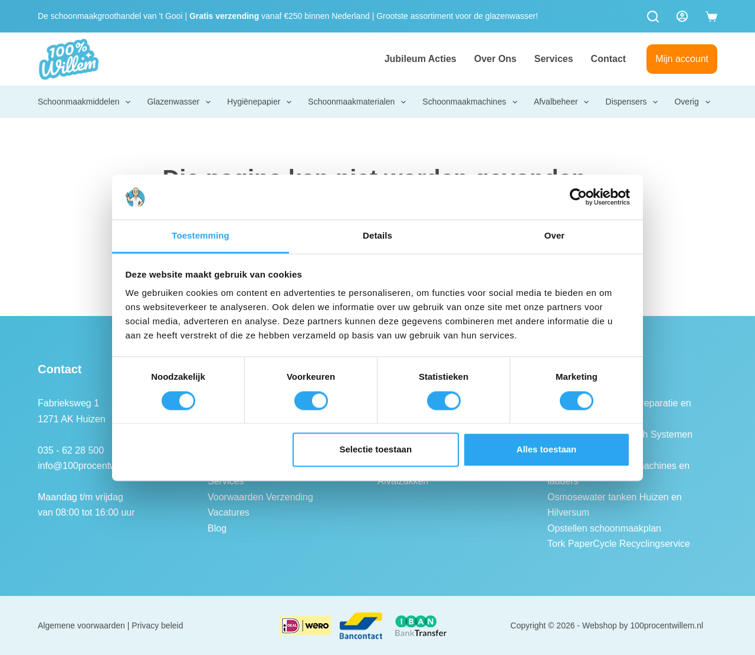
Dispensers (632, 102)
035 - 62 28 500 (71, 450)
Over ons (495, 59)
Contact (608, 59)
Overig (692, 102)
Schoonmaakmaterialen (357, 102)
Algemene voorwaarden (81, 625)
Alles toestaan (547, 450)
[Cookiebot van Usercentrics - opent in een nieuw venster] (578, 197)
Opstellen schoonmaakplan (604, 528)
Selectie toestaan (376, 450)
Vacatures (229, 512)
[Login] (682, 16)
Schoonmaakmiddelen (85, 102)
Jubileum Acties (421, 59)
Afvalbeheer (562, 102)
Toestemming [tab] (200, 236)
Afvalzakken (403, 481)
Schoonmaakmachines (470, 102)
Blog (217, 528)
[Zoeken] (653, 16)
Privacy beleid (157, 625)
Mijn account (681, 59)
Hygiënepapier (260, 102)
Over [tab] (554, 236)
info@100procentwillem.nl (92, 466)
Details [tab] (377, 236)
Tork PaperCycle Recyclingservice (618, 544)
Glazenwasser (179, 102)
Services (553, 59)
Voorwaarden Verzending (260, 497)
